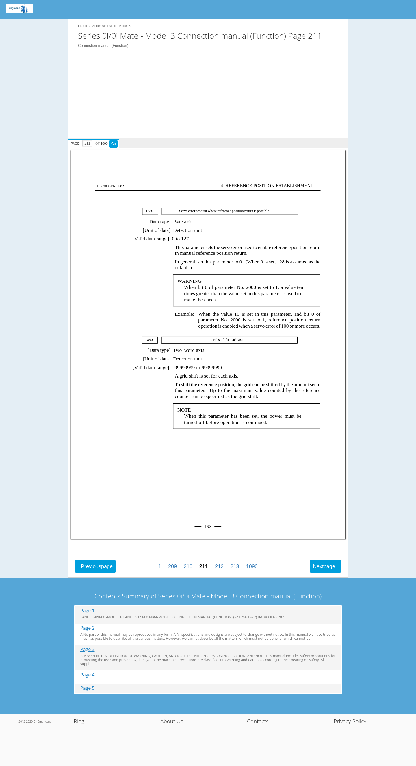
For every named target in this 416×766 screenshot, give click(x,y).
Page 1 (87, 611)
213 (235, 566)
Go (113, 144)
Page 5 (87, 688)
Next (324, 566)
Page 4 (87, 675)
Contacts (258, 721)
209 (172, 566)
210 (188, 566)
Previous (97, 566)
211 (203, 566)
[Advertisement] (211, 97)
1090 (252, 566)
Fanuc (82, 25)
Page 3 (87, 649)
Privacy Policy (350, 721)
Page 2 (87, 628)
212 (219, 566)
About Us (171, 721)
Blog (79, 721)
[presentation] (94, 143)
